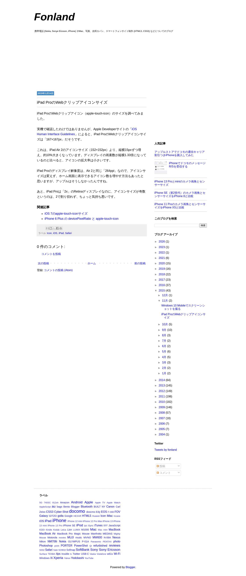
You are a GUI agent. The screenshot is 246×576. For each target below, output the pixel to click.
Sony (94, 549)
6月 (164, 346)
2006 (162, 423)
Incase (117, 516)
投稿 (161, 466)
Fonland (54, 17)
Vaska (93, 554)
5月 (164, 351)
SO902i (62, 550)
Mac (93, 529)
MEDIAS (107, 533)
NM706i (52, 541)
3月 (164, 362)
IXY (106, 525)
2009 (162, 407)
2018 (162, 274)
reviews (114, 545)
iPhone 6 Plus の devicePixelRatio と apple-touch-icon (82, 218)
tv (71, 554)
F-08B (111, 512)
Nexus (116, 537)
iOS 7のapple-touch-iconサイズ (66, 213)
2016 (162, 285)
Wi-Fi (117, 553)
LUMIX (76, 529)
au (53, 506)
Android (76, 502)
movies (62, 537)
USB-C (85, 553)
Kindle (49, 529)
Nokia (62, 541)
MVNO (87, 537)
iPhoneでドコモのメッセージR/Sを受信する (187, 165)
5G (40, 502)
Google (69, 515)
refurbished (100, 545)
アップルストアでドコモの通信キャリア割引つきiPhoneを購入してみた (179, 153)
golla (60, 515)
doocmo (90, 511)
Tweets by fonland (165, 449)
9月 (164, 329)
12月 (165, 295)
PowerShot (81, 545)
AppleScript (45, 506)
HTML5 (86, 515)
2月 (164, 367)
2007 (162, 418)
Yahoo (67, 558)
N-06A (107, 537)
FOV (117, 511)
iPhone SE (69, 525)
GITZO (53, 515)
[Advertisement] (123, 61)
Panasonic (96, 541)
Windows (44, 558)
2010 (162, 401)
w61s (110, 553)
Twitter (76, 553)
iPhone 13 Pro (55, 525)
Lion (69, 529)
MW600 (97, 537)
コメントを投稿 (51, 253)
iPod (79, 525)
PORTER (66, 545)
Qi (90, 545)
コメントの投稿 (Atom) (58, 270)
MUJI (70, 537)
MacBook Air (47, 533)
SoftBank (82, 549)
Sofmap (70, 549)
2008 (162, 412)
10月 (165, 324)
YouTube (89, 558)
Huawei (96, 516)
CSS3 (49, 511)
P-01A (85, 541)
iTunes (98, 525)
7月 (164, 340)
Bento (66, 506)
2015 (162, 290)
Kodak (56, 529)
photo (116, 541)
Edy (98, 511)
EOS (104, 511)
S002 (42, 550)
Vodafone (101, 554)
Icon (49, 233)
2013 (162, 385)
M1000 (85, 529)
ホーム (92, 263)
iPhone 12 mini (74, 521)
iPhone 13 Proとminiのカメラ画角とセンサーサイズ (179, 183)
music (78, 537)
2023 (162, 247)
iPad (61, 233)
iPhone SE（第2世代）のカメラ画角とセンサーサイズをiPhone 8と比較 (180, 194)
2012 (162, 391)
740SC (47, 502)
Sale (55, 550)
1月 (164, 373)
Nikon (42, 541)
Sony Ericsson (109, 549)
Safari (68, 233)
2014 (162, 380)
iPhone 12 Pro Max (92, 521)
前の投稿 (140, 263)
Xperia (58, 558)
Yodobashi (77, 557)
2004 (162, 434)
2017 (162, 279)
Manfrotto (96, 533)
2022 (162, 252)
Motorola (52, 537)
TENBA (51, 554)
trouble (65, 553)
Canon (110, 506)
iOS (55, 233)
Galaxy (43, 515)
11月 (165, 300)
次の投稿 (43, 263)
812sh (55, 502)
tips (58, 553)
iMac (110, 515)
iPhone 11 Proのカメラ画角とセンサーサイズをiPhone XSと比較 (180, 206)
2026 (162, 241)
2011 (162, 396)
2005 (162, 429)
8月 (164, 335)
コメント (164, 472)
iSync (90, 525)
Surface (43, 554)
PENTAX (107, 541)
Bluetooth (87, 506)
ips (85, 525)
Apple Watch (113, 502)
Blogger (75, 506)
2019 (162, 268)
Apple (88, 502)
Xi (51, 557)
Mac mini (102, 529)
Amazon (64, 502)
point (56, 545)
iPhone (59, 520)
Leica (63, 529)
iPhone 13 (108, 521)
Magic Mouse (81, 533)
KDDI (42, 529)
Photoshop (46, 545)
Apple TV (100, 502)
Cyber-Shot (61, 511)
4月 (164, 357)
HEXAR (77, 516)
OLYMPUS (74, 541)
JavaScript (114, 525)
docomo (77, 511)
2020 (162, 263)
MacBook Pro (65, 533)
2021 (162, 257)
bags (59, 506)
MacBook (114, 529)
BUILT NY (99, 506)
